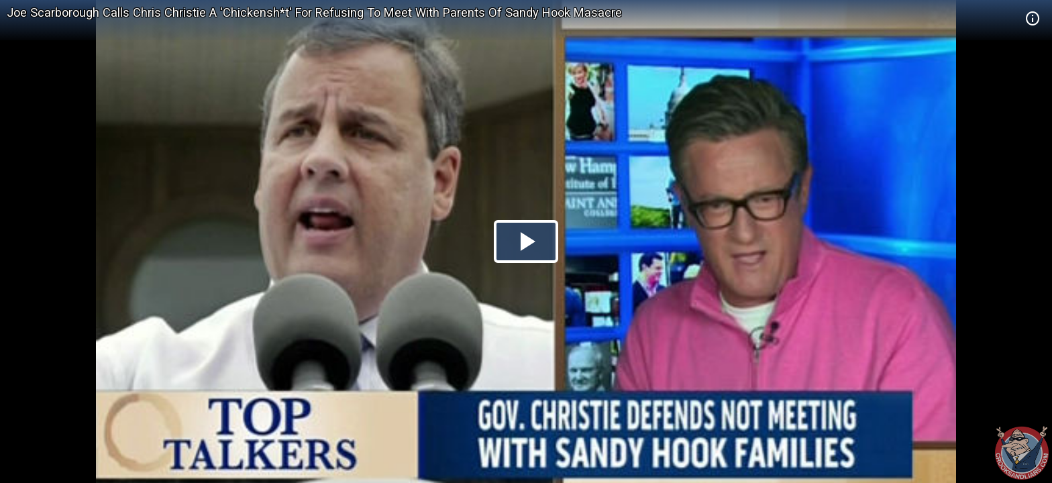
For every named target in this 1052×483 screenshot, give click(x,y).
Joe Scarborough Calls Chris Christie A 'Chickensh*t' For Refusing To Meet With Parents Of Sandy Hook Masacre (314, 12)
